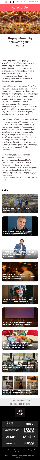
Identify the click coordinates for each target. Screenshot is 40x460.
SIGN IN (25, 2)
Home (5, 450)
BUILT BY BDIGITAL (11, 455)
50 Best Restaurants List (20, 400)
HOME (36, 2)
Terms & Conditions (14, 450)
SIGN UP (31, 2)
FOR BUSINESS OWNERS (20, 404)
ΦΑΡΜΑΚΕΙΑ (18, 2)
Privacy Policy (27, 450)
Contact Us (21, 452)
